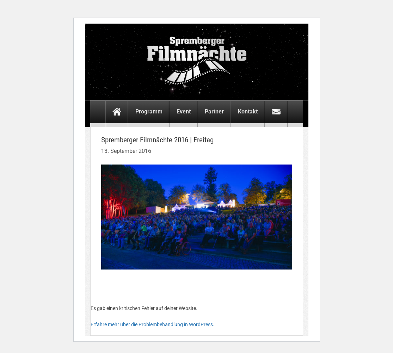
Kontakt (248, 111)
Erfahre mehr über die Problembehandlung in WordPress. (152, 324)
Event (184, 111)
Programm (148, 111)
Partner (214, 111)
